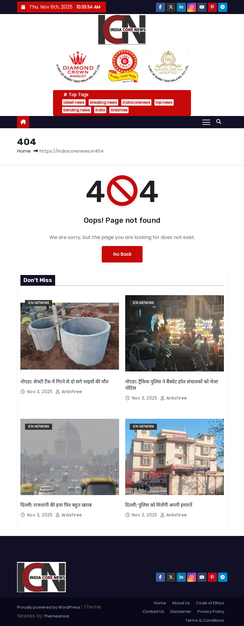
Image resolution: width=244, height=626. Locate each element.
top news (164, 102)
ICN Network (38, 303)
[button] (220, 121)
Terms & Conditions (205, 620)
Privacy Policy (210, 611)
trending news (76, 110)
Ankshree (119, 110)
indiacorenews (136, 102)
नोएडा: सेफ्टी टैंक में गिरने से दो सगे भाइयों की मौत (64, 382)
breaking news (103, 102)
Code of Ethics (210, 603)
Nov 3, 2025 (40, 392)
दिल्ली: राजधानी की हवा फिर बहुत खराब (56, 505)
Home (24, 151)
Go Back (122, 254)
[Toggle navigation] (206, 121)
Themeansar (56, 616)
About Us (181, 603)
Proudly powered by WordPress (49, 607)
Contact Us (153, 611)
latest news (73, 102)
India (100, 110)
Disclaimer (180, 611)
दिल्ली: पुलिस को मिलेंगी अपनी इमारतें (158, 505)
